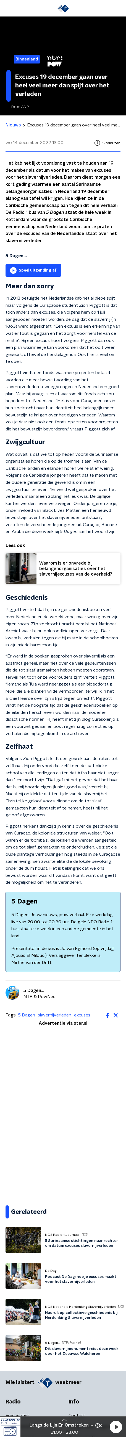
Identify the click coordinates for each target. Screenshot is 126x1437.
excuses (82, 1015)
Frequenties (18, 1415)
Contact (77, 1415)
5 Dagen (26, 1015)
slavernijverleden (54, 1015)
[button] (116, 1427)
